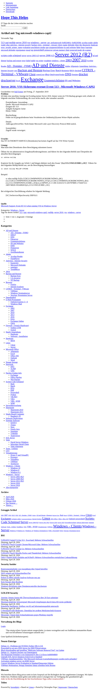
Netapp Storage (12, 363)
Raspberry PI (16, 417)
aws (15, 71)
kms (78, 47)
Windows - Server (17, 211)
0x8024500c (76, 43)
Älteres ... (9, 506)
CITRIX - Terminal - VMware (17, 290)
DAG (13, 320)
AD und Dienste (48, 65)
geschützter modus (38, 47)
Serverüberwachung (13, 406)
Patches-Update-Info (14, 374)
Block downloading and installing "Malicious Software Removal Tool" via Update (32, 651)
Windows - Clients (13, 467)
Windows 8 (15, 471)
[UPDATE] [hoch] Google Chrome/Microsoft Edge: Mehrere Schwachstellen (30, 545)
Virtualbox (15, 460)
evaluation (27, 47)
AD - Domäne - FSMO (19, 66)
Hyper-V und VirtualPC (20, 456)
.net (48, 43)
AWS (8, 272)
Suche (3, 25)
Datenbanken (11, 298)
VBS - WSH (15, 402)
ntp (32, 50)
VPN (12, 372)
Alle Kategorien (12, 488)
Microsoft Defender (18, 266)
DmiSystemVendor (57, 75)
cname (64, 45)
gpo (47, 47)
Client (32, 74)
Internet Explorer (17, 287)
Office (60, 520)
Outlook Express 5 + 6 (19, 302)
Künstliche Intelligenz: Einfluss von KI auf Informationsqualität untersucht (30, 607)
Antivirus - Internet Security (16, 261)
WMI (13, 404)
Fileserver (14, 240)
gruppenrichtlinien (56, 47)
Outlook (14, 359)
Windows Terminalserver (20, 294)
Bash (12, 385)
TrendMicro (15, 270)
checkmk (77, 71)
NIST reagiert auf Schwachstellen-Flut (16, 574)
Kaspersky (15, 264)
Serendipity (15, 688)
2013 (12, 315)
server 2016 (21, 42)
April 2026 (10, 497)
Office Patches (16, 378)
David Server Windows (19, 443)
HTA (12, 389)
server (24, 56)
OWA (13, 324)
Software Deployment (14, 419)
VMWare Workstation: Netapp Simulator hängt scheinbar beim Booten (28, 666)
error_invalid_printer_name (11, 47)
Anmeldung (83, 66)
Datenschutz (10, 9)
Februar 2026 (11, 502)
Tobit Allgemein (17, 447)
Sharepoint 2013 (17, 413)
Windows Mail (16, 305)
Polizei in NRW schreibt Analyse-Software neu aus (20, 578)
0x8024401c (66, 43)
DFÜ (12, 367)
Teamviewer (15, 436)
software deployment (82, 523)
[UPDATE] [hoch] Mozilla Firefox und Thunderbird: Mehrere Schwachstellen (31, 554)
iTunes (13, 426)
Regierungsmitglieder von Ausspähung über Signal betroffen (24, 570)
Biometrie (65, 71)
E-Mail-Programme (13, 300)
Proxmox (14, 458)
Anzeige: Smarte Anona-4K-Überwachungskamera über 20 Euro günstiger (29, 598)
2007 (76, 60)
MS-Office (54, 520)
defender (71, 45)
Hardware (14, 335)
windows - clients (58, 61)
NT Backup (15, 281)
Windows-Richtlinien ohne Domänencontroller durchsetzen (24, 587)
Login (3, 627)
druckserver (8, 80)
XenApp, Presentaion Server (21, 296)
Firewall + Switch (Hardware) (17, 326)
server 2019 (61, 523)
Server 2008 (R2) (17, 480)
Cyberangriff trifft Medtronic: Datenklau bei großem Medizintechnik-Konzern (31, 611)
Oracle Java (15, 430)
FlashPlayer (15, 259)
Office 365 (15, 356)
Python (13, 395)
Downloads (10, 12)
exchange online (16, 520)
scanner (88, 50)
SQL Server (10, 439)
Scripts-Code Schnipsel (15, 382)
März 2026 (10, 500)
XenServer (15, 464)
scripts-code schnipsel (11, 55)
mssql (28, 50)
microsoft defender (8, 50)
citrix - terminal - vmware (47, 45)
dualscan (94, 45)
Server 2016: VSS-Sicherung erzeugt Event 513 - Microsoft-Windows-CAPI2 (48, 86)
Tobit (8, 441)
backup (34, 45)
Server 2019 (15, 486)
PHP (12, 391)
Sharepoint (10, 408)
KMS (13, 246)
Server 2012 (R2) (73, 54)
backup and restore (14, 61)
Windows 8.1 (16, 473)
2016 (12, 318)
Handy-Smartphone (13, 333)
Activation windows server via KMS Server (18, 662)
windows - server (39, 42)
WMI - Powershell (53, 531)
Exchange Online (17, 322)
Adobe (67, 66)
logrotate (88, 47)
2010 (84, 60)
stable (33, 61)
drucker (83, 74)
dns (80, 45)
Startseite (9, 3)
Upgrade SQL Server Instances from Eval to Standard (21, 657)
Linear (31, 688)
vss (28, 42)
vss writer (39, 61)
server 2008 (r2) (47, 55)
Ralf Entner (18, 92)
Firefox (13, 285)
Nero (12, 428)
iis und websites (70, 47)
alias (8, 45)
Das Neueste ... (11, 504)
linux (83, 47)
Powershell (15, 393)
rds (83, 50)
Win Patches (15, 380)
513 (2, 42)
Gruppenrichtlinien (54, 80)
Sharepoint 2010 (17, 410)
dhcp (47, 74)
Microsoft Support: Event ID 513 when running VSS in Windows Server (29, 207)
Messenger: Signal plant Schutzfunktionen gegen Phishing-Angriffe (27, 616)
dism (77, 45)
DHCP (13, 236)
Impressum (62, 688)
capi (7, 42)
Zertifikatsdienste (17, 253)
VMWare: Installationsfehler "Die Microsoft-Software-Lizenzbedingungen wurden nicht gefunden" (39, 660)
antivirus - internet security (20, 45)
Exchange (32, 79)
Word (13, 361)
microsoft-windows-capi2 (37, 213)
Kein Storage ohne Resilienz (12, 583)
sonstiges (14, 268)
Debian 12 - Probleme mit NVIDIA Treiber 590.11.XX (22, 647)
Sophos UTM (16, 328)
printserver (48, 50)
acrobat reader (87, 43)
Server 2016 (15, 484)
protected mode (76, 50)
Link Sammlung (12, 7)
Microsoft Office (12, 350)
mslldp (12, 42)
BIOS (72, 71)
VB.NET (14, 397)
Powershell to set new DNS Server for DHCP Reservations (23, 649)
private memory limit (61, 50)
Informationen (11, 5)
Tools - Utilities (12, 449)
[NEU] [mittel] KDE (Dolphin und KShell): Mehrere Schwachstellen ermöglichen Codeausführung (39, 558)
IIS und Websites (72, 80)
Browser (9, 283)
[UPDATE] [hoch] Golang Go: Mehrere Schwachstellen (22, 549)
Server (13, 348)
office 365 (65, 520)
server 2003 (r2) (33, 56)
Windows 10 (15, 469)
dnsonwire (86, 45)
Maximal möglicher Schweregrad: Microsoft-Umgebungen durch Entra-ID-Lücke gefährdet (36, 603)
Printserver (15, 248)
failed (28, 61)
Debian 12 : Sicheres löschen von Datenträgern (19, 653)
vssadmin (47, 61)
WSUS (13, 251)
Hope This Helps (14, 17)
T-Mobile (14, 434)
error (24, 61)
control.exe (40, 75)
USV (8, 451)
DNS (68, 74)
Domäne (75, 75)
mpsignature (20, 50)
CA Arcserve (15, 279)
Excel (18, 81)
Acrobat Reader (17, 257)
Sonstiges (14, 432)
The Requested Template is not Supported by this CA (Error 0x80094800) (29, 655)
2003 (69, 60)
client (60, 45)
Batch (58, 70)
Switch (13, 331)
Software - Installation (19, 337)
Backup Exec (49, 70)
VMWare (14, 292)
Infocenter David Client (20, 445)
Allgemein (75, 66)
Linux (8, 344)
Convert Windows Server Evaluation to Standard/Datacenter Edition (27, 664)
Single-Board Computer (15, 415)
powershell (39, 50)
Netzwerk (9, 365)
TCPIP (13, 369)
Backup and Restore (30, 70)
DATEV (14, 423)
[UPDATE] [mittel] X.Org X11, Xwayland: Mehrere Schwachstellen (27, 541)
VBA (13, 400)
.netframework (55, 43)
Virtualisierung (11, 454)
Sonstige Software (13, 421)
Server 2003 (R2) (17, 477)
